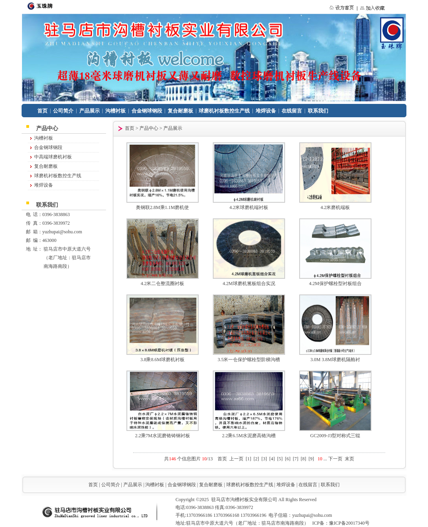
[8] (303, 459)
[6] (288, 459)
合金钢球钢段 (147, 111)
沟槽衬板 (115, 111)
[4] (272, 459)
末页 (349, 459)
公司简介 (63, 111)
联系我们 (318, 111)
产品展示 (89, 111)
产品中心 (148, 128)
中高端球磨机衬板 (53, 157)
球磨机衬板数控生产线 (224, 111)
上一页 (236, 459)
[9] (311, 459)
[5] (280, 459)
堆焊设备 (266, 111)
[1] (248, 459)
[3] (264, 459)
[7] (295, 459)
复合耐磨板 (180, 111)
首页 (42, 111)
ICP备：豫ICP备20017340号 (340, 523)
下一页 (335, 459)
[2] (256, 459)
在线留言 (292, 111)
